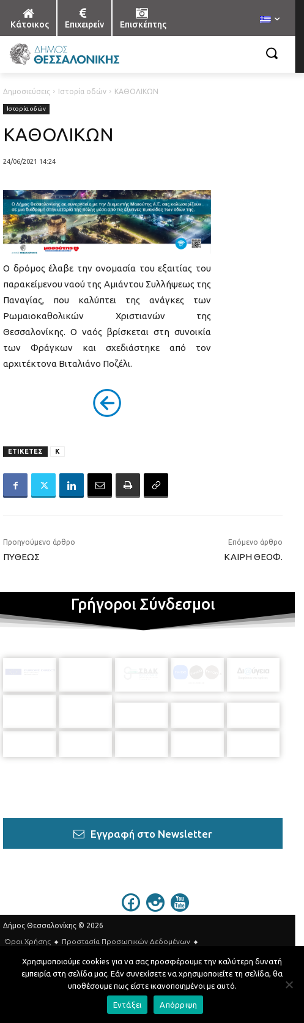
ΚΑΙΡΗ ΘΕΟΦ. (253, 557)
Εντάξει (127, 1004)
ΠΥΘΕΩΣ (21, 557)
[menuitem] (270, 20)
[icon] (131, 892)
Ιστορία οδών (82, 91)
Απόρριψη (178, 1004)
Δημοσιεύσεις (26, 91)
